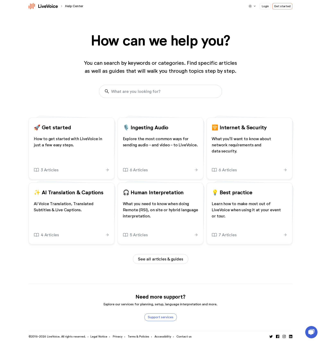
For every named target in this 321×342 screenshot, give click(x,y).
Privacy (117, 336)
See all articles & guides (160, 259)
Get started (282, 6)
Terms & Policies (138, 336)
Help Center (74, 6)
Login (265, 6)
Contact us (184, 336)
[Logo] (43, 6)
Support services (160, 317)
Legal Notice (98, 336)
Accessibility (163, 336)
